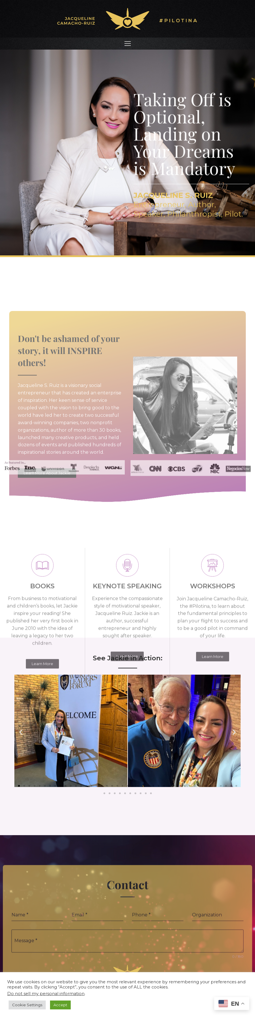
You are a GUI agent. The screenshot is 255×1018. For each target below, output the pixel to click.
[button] (20, 732)
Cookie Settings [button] (27, 1005)
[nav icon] (127, 44)
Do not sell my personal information (46, 993)
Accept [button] (60, 1005)
